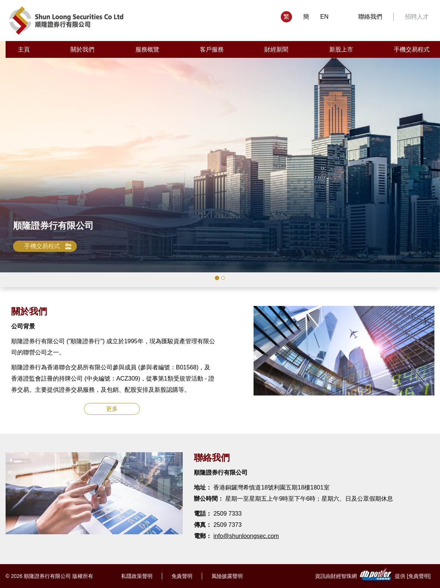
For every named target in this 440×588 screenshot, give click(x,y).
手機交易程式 (412, 49)
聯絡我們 (370, 16)
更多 (112, 409)
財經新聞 (276, 49)
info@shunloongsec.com (246, 536)
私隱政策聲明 (137, 576)
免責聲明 (182, 576)
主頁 (24, 49)
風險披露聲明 (227, 576)
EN (324, 16)
